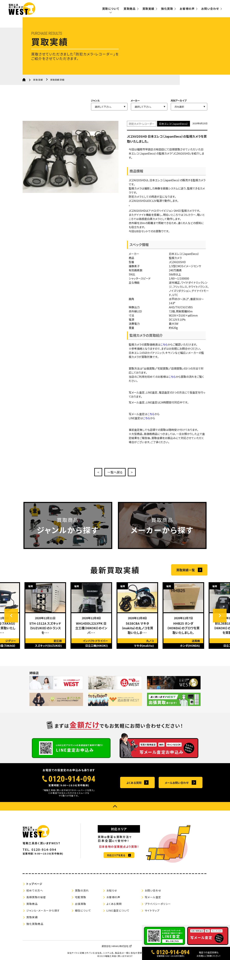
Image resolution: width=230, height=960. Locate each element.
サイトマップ (152, 910)
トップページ (34, 884)
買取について (110, 9)
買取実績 (148, 9)
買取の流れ (82, 890)
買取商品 (130, 9)
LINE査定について (118, 910)
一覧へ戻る (115, 472)
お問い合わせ (210, 9)
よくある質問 (134, 783)
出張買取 (80, 904)
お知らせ (111, 890)
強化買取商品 (34, 924)
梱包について (83, 910)
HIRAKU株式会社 (120, 946)
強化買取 (167, 9)
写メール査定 (153, 897)
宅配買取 (80, 897)
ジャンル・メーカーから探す (43, 910)
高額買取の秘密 (36, 897)
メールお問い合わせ (177, 783)
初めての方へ (34, 890)
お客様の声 (187, 9)
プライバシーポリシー (158, 904)
